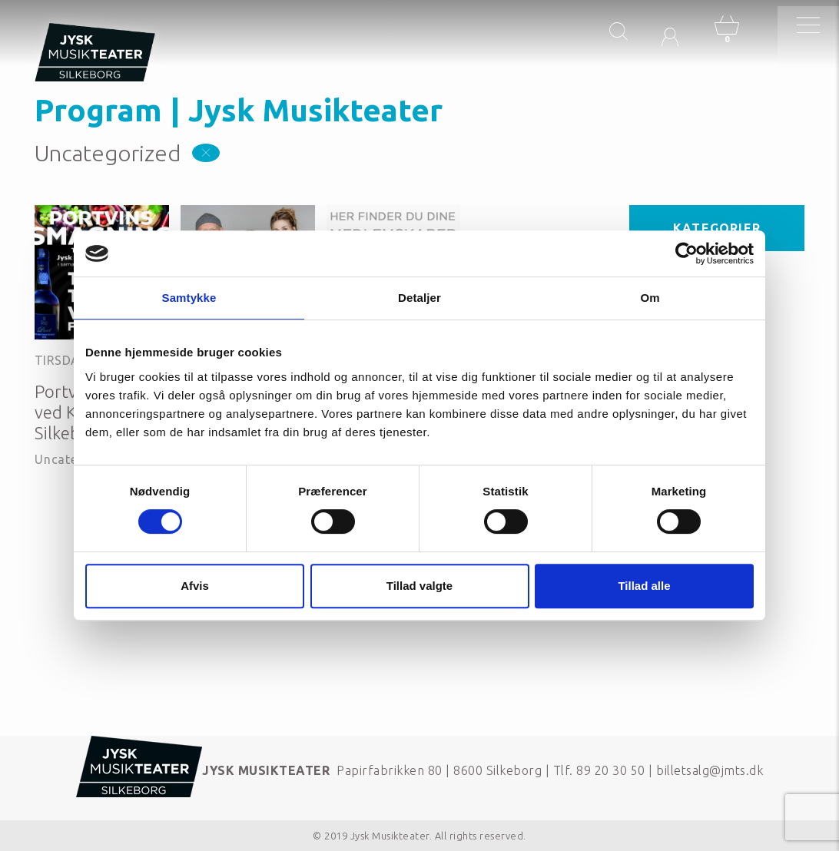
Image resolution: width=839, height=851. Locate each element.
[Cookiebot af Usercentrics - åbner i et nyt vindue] (686, 253)
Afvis (195, 585)
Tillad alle (644, 585)
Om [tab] (649, 297)
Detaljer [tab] (419, 297)
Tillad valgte (419, 585)
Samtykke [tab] (189, 297)
